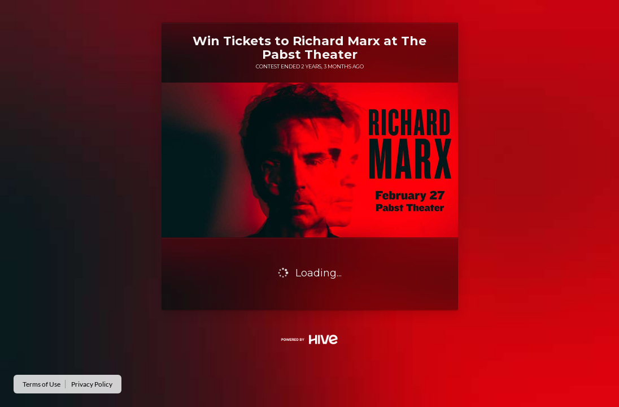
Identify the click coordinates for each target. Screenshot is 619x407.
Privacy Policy (91, 384)
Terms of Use (41, 384)
